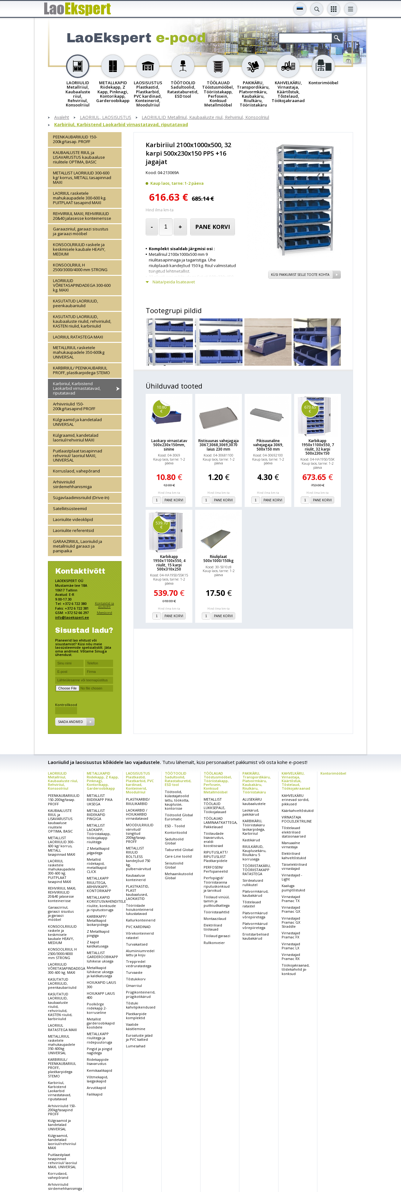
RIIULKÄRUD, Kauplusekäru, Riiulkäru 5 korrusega (254, 852)
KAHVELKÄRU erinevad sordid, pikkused (295, 799)
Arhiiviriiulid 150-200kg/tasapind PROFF (74, 406)
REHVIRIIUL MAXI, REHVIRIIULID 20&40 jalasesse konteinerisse (82, 216)
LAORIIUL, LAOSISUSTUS (105, 117)
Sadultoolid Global (174, 841)
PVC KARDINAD (138, 926)
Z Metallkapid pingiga (98, 933)
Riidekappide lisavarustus (98, 1061)
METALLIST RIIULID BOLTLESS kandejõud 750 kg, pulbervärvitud (138, 858)
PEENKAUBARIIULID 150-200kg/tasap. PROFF (75, 139)
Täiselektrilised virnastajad (294, 866)
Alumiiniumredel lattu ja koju (140, 952)
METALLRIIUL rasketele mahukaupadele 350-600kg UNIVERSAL (78, 352)
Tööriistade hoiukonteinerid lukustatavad (139, 909)
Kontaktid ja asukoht (104, 605)
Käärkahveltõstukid (298, 810)
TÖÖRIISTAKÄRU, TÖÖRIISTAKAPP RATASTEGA (256, 869)
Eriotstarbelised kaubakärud (255, 936)
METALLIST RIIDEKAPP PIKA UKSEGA (99, 799)
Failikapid (94, 1094)
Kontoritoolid (176, 832)
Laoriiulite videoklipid (73, 519)
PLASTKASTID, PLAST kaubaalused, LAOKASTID (137, 892)
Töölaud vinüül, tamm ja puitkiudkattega (217, 901)
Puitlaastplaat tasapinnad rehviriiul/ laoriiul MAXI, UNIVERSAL (77, 455)
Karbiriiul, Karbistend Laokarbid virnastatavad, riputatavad (121, 124)
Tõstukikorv (136, 979)
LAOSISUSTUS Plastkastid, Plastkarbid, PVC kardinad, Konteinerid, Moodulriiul (140, 782)
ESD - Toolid (175, 825)
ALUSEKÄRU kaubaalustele (254, 801)
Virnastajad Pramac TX (291, 898)
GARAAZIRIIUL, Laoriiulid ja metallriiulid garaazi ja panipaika (77, 546)
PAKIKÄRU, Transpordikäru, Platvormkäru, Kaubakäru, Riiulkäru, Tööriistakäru (256, 782)
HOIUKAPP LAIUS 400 (101, 995)
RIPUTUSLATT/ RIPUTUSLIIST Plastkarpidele (216, 856)
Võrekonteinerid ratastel (140, 935)
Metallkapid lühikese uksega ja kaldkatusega (100, 971)
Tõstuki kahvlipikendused (140, 1005)
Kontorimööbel (333, 773)
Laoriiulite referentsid (73, 530)
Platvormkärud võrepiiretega (255, 915)
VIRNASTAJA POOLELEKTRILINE (297, 819)
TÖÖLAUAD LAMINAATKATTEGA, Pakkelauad (220, 822)
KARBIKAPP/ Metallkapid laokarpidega (97, 920)
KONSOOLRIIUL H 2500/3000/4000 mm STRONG (80, 267)
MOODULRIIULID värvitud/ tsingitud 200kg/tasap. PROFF (140, 833)
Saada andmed (70, 722)
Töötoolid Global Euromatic (179, 817)
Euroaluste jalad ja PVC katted (139, 1037)
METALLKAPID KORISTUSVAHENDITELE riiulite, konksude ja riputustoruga (106, 903)
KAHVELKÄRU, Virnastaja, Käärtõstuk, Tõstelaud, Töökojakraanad (296, 781)
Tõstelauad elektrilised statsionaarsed (294, 831)
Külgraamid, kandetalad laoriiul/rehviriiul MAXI (75, 437)
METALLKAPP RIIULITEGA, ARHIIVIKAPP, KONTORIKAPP (99, 884)
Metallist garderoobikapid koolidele (101, 1023)
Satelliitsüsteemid (70, 508)
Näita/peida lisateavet (174, 282)
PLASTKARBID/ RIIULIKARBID (138, 801)
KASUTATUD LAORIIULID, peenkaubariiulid (75, 303)
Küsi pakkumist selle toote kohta (300, 274)
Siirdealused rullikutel (252, 882)
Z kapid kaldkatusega (97, 944)
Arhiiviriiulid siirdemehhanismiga (72, 484)
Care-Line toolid (178, 856)
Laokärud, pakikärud (250, 812)
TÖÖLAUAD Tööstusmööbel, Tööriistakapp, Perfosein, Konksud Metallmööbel (218, 782)
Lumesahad (135, 1046)
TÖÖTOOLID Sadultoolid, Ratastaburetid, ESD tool (178, 779)
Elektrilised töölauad (213, 927)
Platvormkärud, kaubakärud (255, 893)
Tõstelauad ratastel (251, 904)
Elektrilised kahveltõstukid (294, 855)
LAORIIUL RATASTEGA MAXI (78, 337)
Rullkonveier (214, 942)
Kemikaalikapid (99, 1070)
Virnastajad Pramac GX (291, 909)
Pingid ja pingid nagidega (99, 1050)
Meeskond (104, 612)
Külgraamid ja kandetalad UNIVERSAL (77, 422)
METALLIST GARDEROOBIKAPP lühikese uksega (102, 956)
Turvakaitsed (137, 944)
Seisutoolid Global (174, 865)
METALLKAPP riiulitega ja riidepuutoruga (99, 1037)
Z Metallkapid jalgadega (98, 850)
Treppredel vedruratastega (138, 963)
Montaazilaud (215, 918)
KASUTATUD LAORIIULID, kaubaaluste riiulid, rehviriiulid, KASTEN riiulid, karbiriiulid (82, 321)
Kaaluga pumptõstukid (293, 887)
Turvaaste (134, 972)
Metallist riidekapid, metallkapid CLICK (97, 865)
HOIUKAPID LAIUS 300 (101, 984)
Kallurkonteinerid (140, 920)
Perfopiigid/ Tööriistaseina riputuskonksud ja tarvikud (217, 884)
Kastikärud (251, 840)
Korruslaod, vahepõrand (76, 471)
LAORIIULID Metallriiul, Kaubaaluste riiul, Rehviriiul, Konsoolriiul (205, 117)
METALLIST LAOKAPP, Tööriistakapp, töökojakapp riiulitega (99, 833)
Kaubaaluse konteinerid (136, 877)
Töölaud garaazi (217, 935)
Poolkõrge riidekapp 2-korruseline (97, 1008)
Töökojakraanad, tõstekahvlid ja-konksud (296, 969)
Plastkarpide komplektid (136, 1015)
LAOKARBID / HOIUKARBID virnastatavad (137, 814)
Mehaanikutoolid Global (179, 875)
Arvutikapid (96, 1087)
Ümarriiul (134, 985)
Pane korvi (212, 226)
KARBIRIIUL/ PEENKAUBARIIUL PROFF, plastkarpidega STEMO (81, 370)
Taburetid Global (179, 849)
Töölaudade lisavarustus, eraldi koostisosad (214, 839)
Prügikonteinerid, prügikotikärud (140, 994)
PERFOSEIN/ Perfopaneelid (216, 869)
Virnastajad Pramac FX (291, 935)
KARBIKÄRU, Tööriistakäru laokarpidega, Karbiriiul (253, 827)
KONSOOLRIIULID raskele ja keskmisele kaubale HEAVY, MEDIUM (79, 249)
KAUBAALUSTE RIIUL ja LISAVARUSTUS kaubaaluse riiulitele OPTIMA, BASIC (79, 157)
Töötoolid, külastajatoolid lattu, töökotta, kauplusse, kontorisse (177, 800)
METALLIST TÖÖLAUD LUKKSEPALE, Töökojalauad (215, 805)
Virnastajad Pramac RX (291, 956)
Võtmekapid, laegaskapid (97, 1079)
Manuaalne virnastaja (291, 844)
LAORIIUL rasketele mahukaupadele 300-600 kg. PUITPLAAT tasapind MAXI (79, 197)
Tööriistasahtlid (216, 912)
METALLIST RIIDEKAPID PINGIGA (96, 814)
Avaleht (61, 117)
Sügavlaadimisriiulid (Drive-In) (81, 497)
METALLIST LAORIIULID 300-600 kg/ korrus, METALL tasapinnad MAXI (82, 177)
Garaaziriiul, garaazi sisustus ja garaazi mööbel (80, 231)
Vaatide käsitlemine (135, 1026)
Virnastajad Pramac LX (291, 946)
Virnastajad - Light (292, 877)
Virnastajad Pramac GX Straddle (291, 922)
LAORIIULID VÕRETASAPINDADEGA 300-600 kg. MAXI (82, 285)
